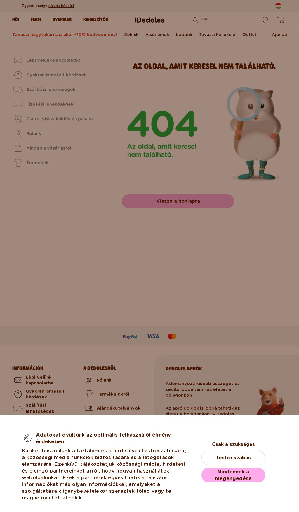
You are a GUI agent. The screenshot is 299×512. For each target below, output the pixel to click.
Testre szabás (233, 458)
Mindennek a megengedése (233, 475)
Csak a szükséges (233, 444)
